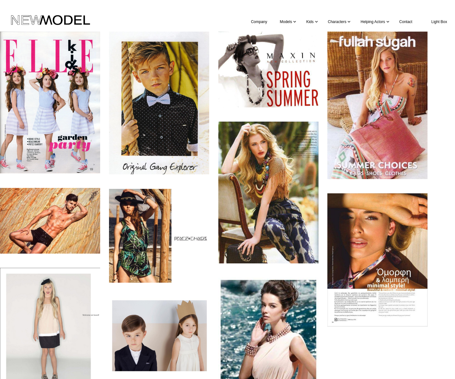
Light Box (439, 22)
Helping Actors (373, 22)
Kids (309, 22)
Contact (405, 22)
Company (259, 22)
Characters (337, 22)
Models (286, 22)
